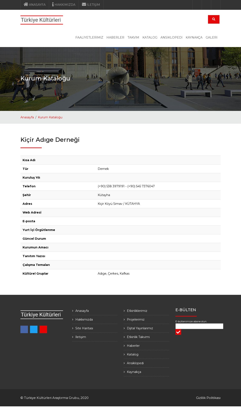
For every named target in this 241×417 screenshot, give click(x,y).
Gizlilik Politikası (208, 398)
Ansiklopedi (135, 363)
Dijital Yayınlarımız (140, 328)
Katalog (132, 354)
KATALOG (149, 37)
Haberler (133, 346)
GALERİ (211, 37)
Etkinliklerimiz (137, 311)
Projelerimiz (136, 319)
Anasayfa (27, 117)
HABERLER (115, 37)
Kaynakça (134, 372)
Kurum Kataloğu (50, 117)
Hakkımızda (84, 319)
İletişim (80, 337)
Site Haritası (84, 328)
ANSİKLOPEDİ (171, 37)
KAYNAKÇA (194, 37)
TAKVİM (133, 37)
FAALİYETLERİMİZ (89, 37)
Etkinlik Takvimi (138, 337)
